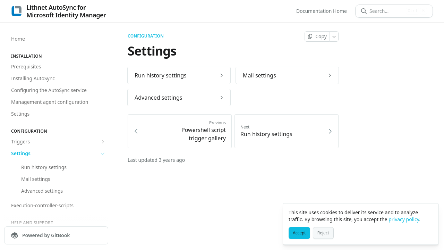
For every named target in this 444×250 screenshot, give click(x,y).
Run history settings (44, 167)
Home (18, 38)
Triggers (58, 141)
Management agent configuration (49, 102)
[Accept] (299, 233)
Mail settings (35, 179)
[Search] (386, 11)
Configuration (146, 36)
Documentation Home (321, 11)
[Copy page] (317, 36)
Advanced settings (42, 191)
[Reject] (323, 233)
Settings (20, 113)
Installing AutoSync (33, 78)
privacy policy (403, 219)
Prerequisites (26, 66)
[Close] (430, 211)
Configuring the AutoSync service (49, 90)
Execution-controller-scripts (42, 205)
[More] (334, 36)
